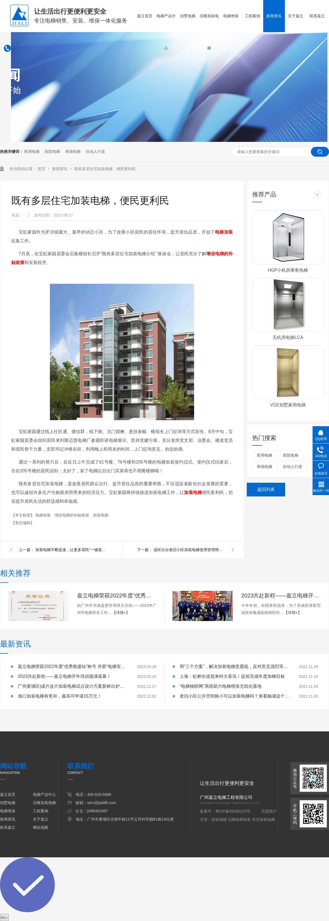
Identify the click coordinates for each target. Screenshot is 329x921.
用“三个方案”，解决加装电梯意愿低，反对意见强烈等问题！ (234, 666)
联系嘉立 (317, 16)
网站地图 (40, 827)
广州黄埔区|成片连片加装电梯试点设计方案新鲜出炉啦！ (72, 686)
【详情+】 (121, 612)
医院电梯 (52, 151)
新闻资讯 (274, 16)
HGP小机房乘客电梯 (288, 270)
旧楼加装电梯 (209, 32)
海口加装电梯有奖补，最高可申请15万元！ (60, 696)
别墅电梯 (187, 16)
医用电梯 (31, 151)
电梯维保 (231, 16)
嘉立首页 (144, 16)
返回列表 (266, 489)
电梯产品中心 (166, 32)
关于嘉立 (295, 16)
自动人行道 (95, 151)
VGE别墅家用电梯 (288, 405)
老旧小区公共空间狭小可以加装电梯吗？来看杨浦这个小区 (234, 696)
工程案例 (252, 16)
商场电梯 (73, 151)
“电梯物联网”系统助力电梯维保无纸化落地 (221, 686)
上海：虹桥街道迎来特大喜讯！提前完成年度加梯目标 (232, 676)
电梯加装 (43, 515)
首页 (42, 169)
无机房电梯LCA (288, 337)
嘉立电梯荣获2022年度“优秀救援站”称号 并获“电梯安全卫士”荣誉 (117, 596)
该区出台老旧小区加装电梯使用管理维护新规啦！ (189, 549)
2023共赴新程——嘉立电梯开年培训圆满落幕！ (281, 596)
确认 (4, 917)
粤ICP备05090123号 (232, 811)
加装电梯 (100, 515)
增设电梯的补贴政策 (72, 515)
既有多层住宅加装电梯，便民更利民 (105, 169)
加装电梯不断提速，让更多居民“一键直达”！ (71, 549)
